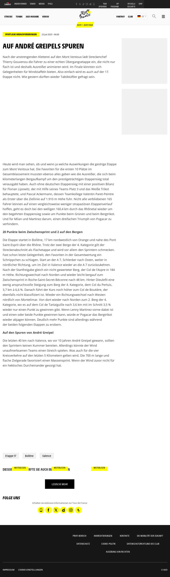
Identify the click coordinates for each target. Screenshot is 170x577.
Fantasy (120, 16)
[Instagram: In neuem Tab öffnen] (87, 4)
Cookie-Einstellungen (30, 569)
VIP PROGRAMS (115, 5)
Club (130, 16)
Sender (33, 3)
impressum (8, 569)
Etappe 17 (10, 456)
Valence (46, 456)
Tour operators (103, 5)
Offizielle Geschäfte (131, 5)
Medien (41, 3)
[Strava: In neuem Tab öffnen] (78, 510)
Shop (140, 3)
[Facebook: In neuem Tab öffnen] (76, 4)
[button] (141, 16)
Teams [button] (19, 16)
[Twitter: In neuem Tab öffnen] (80, 4)
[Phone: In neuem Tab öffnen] (94, 4)
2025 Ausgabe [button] (32, 16)
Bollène (29, 456)
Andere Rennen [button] (20, 3)
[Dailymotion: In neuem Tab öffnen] (90, 4)
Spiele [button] (50, 3)
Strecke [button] (8, 16)
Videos (45, 16)
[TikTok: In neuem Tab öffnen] (83, 4)
